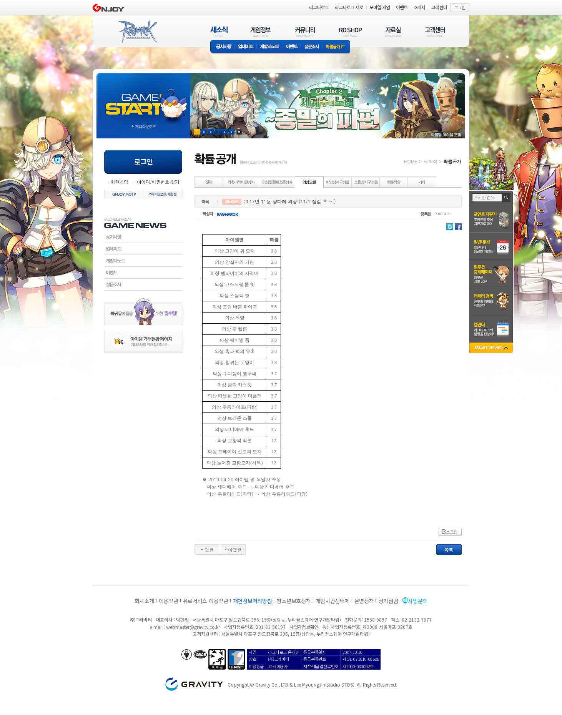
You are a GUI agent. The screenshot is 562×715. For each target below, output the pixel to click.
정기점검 (388, 601)
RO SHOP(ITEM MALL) (350, 32)
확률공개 (336, 47)
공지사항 (222, 47)
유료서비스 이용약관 (205, 601)
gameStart (143, 98)
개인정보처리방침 (252, 601)
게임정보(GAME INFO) (260, 32)
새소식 (430, 161)
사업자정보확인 (303, 627)
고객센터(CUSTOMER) (435, 32)
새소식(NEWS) (219, 32)
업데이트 (246, 47)
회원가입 (119, 181)
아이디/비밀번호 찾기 (158, 181)
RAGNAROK (137, 31)
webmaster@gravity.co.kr (193, 627)
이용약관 (168, 601)
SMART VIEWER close (491, 348)
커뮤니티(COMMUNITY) (305, 32)
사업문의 (417, 601)
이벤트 (292, 47)
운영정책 (364, 601)
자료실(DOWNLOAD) (393, 32)
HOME (410, 161)
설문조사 (312, 47)
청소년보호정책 (293, 601)
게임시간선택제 (333, 601)
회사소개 (144, 601)
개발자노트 (270, 47)
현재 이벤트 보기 (239, 132)
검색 (506, 197)
